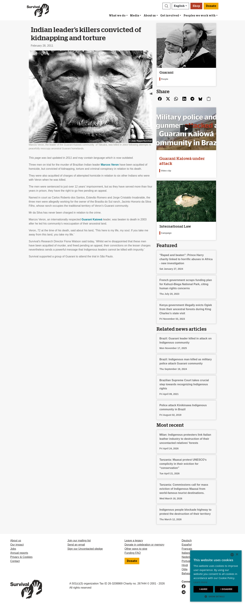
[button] (166, 6)
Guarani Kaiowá (91, 219)
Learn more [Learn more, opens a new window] (200, 582)
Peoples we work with (199, 15)
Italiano (186, 552)
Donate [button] (211, 6)
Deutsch (187, 540)
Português (188, 561)
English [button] (179, 6)
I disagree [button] (226, 589)
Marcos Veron (110, 164)
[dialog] (216, 576)
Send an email (76, 544)
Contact (15, 561)
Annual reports (19, 552)
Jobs (13, 548)
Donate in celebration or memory (144, 544)
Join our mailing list (79, 540)
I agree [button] (203, 589)
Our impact (17, 544)
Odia (185, 569)
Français (187, 548)
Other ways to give (136, 548)
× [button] (237, 554)
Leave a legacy (134, 540)
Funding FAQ (133, 552)
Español (187, 544)
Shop (196, 6)
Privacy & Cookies (21, 557)
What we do (117, 15)
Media (134, 15)
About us (150, 15)
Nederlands (189, 557)
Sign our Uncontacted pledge (85, 548)
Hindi (185, 565)
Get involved (169, 15)
